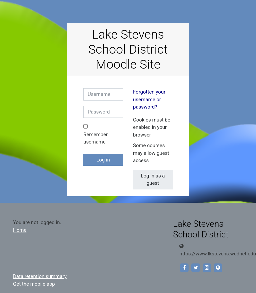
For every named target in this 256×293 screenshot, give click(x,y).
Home (19, 230)
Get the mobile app (34, 284)
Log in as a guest (153, 179)
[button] (156, 135)
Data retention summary (40, 276)
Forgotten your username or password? (149, 99)
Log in (103, 160)
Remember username (95, 138)
